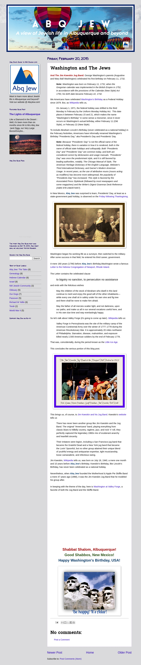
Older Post (124, 652)
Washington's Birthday (92, 99)
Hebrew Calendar (18, 278)
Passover (14, 298)
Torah (12, 306)
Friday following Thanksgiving (113, 196)
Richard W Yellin (17, 302)
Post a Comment (62, 640)
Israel (12, 282)
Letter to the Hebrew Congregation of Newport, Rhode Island (79, 267)
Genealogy (15, 273)
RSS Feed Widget (25, 237)
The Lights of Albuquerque (25, 114)
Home (90, 652)
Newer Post (54, 652)
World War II (15, 310)
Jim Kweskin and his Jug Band (92, 414)
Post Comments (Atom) (70, 659)
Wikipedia (74, 102)
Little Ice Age (111, 342)
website (122, 414)
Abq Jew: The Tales (19, 269)
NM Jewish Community (20, 286)
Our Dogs (14, 294)
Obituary (13, 290)
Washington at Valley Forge (107, 486)
